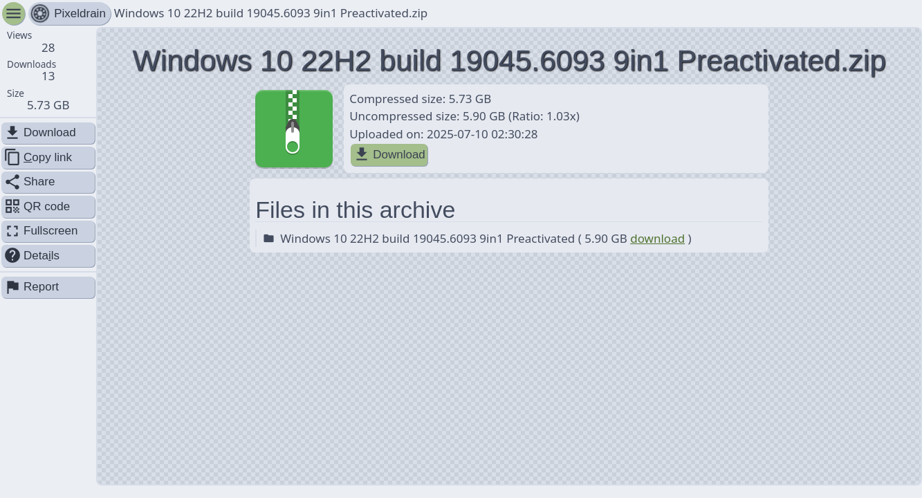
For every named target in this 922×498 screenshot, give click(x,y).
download (657, 238)
